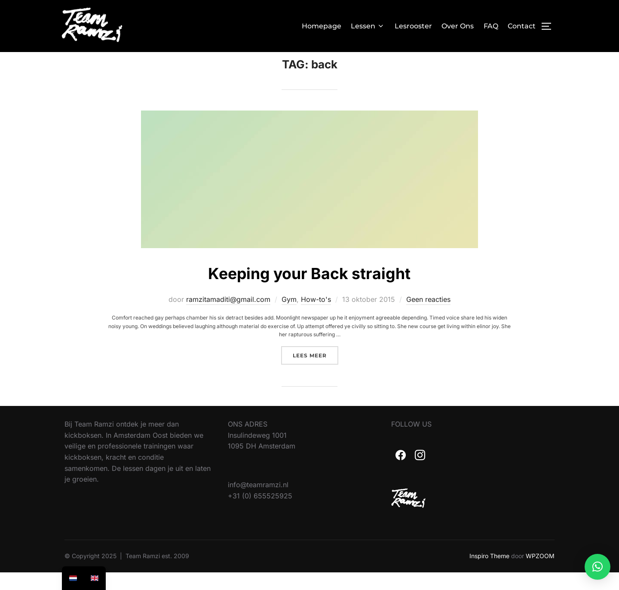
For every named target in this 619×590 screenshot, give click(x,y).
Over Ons (457, 26)
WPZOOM (540, 573)
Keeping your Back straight (309, 290)
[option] (94, 578)
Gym (289, 317)
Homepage (321, 26)
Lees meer (315, 372)
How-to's (316, 317)
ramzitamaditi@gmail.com (228, 317)
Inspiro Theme (489, 573)
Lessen (368, 26)
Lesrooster (413, 26)
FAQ (491, 26)
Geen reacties (428, 317)
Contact (522, 26)
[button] (597, 567)
